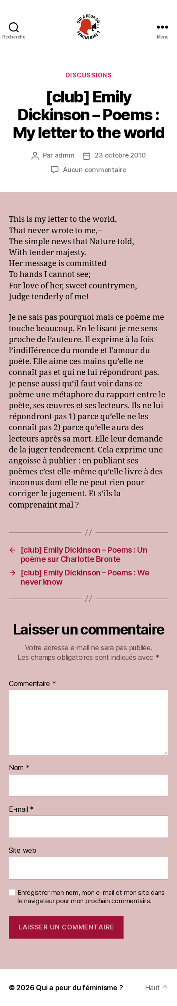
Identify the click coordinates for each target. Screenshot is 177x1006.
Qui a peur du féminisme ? (79, 987)
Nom (19, 768)
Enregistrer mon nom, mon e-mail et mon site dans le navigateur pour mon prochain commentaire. (91, 897)
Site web (22, 851)
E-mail (21, 809)
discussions (88, 75)
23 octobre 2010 (120, 155)
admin (64, 155)
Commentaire (32, 684)
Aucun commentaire (94, 169)
